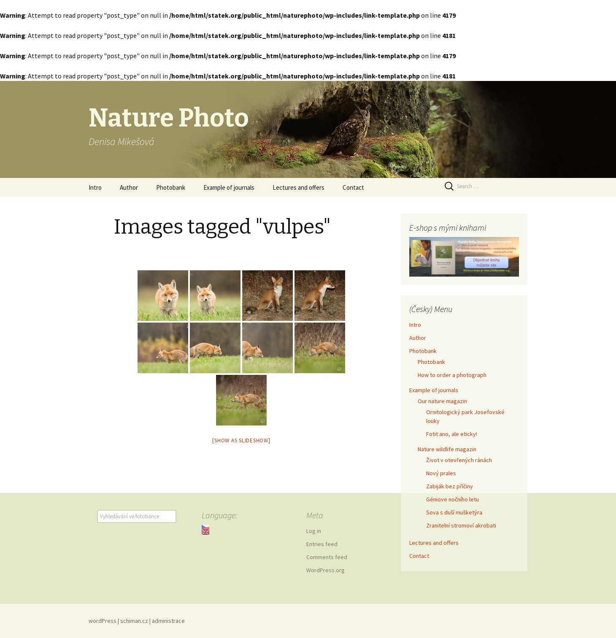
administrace (168, 621)
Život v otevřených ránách (459, 460)
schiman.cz (134, 621)
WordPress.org (325, 570)
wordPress (102, 621)
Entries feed (322, 544)
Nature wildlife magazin (447, 449)
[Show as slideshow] (241, 440)
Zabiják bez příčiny (449, 486)
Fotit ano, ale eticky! (451, 434)
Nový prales (441, 473)
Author (129, 187)
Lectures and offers (298, 187)
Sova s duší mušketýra (454, 512)
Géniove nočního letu (452, 499)
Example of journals (228, 187)
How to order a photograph (452, 375)
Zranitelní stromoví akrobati (461, 525)
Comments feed (326, 557)
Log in (313, 531)
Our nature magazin (442, 401)
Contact (353, 187)
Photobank (170, 187)
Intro (95, 187)
